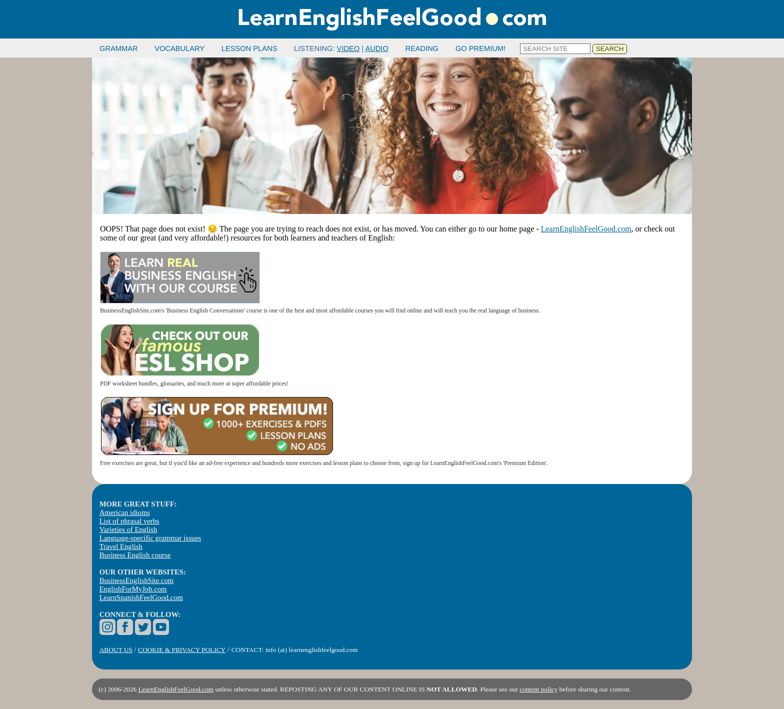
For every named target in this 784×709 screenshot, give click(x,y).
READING (421, 48)
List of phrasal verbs (130, 521)
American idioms (125, 512)
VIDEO (348, 48)
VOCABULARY (179, 48)
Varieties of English (129, 530)
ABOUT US (116, 650)
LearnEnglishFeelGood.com (586, 228)
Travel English (121, 546)
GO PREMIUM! (481, 48)
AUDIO (376, 48)
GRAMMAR (119, 48)
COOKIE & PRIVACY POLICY (182, 650)
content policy (539, 689)
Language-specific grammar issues (150, 538)
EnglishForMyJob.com (133, 589)
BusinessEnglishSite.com (137, 580)
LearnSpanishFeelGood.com (141, 598)
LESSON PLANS (250, 48)
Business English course (135, 555)
